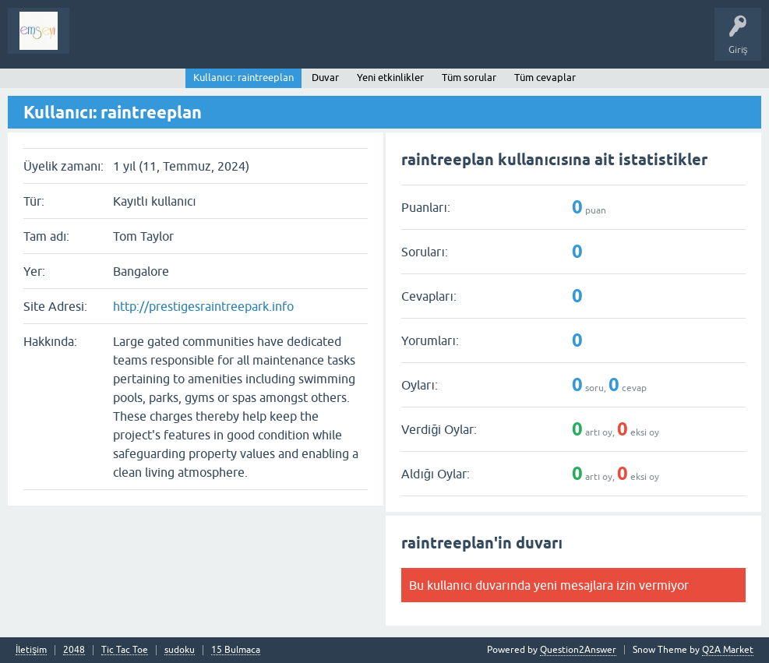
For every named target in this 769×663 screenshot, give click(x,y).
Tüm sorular (469, 77)
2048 (74, 650)
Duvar (325, 77)
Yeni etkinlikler (390, 77)
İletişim (31, 650)
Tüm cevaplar (545, 77)
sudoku (179, 650)
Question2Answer (578, 649)
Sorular (96, 42)
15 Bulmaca (235, 650)
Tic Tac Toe (124, 650)
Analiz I (183, 42)
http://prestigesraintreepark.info (203, 306)
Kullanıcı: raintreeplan (243, 77)
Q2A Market (727, 649)
